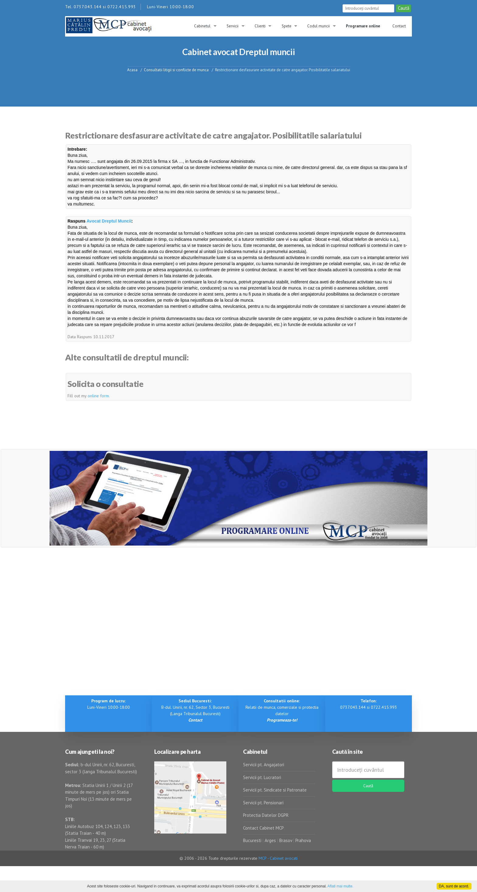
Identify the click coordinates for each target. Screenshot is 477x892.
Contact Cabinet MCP (263, 828)
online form (98, 396)
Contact (399, 26)
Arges (270, 840)
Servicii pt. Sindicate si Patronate (275, 790)
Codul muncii (318, 26)
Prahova (303, 840)
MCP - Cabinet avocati (278, 858)
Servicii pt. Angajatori (263, 764)
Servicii (232, 26)
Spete (286, 26)
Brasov (285, 840)
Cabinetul (202, 26)
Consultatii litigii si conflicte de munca (176, 69)
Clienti (260, 26)
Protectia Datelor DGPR (266, 815)
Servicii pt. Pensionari (263, 803)
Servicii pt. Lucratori (262, 777)
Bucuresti (253, 840)
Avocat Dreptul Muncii (109, 221)
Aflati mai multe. (340, 886)
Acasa (132, 69)
